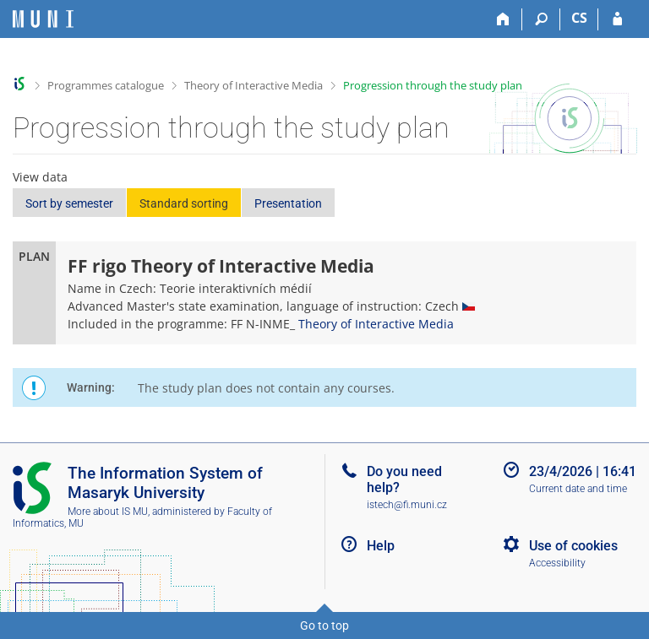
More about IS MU (108, 511)
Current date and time (578, 489)
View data (40, 177)
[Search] (541, 19)
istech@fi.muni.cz (407, 505)
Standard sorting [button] (183, 203)
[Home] (503, 19)
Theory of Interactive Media (253, 85)
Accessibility (557, 563)
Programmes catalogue (105, 85)
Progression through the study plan (432, 85)
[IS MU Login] (617, 19)
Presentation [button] (288, 203)
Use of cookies (573, 546)
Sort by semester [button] (69, 203)
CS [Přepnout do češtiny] (579, 17)
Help (381, 546)
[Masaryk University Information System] (43, 19)
